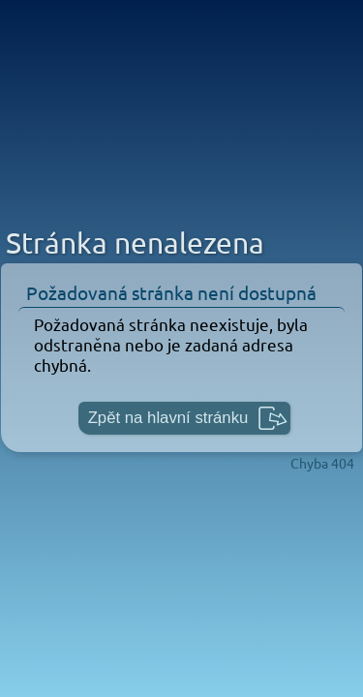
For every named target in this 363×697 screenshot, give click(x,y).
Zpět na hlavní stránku (168, 418)
